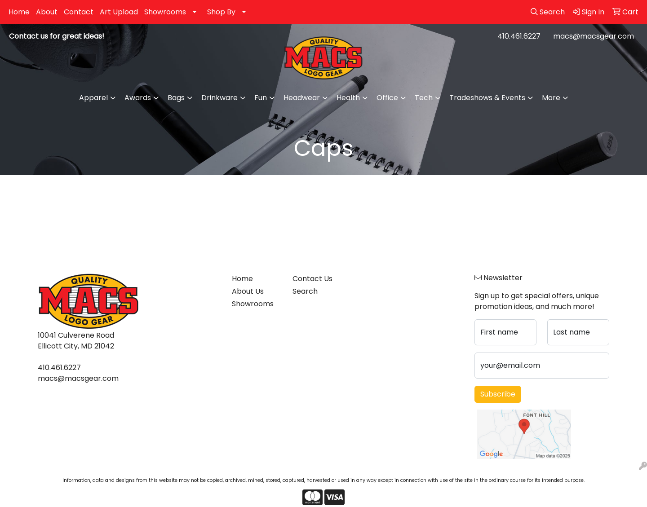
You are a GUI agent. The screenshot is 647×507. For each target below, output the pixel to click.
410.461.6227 (519, 36)
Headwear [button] (302, 98)
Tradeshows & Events (487, 98)
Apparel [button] (93, 98)
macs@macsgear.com (593, 36)
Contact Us (312, 278)
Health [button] (348, 98)
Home (19, 12)
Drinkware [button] (219, 98)
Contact (78, 12)
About (47, 12)
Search (305, 291)
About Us (248, 291)
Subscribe (497, 394)
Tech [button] (424, 98)
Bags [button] (176, 98)
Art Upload (119, 12)
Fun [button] (260, 98)
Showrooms (165, 12)
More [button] (551, 98)
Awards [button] (137, 98)
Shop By (221, 12)
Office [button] (387, 98)
